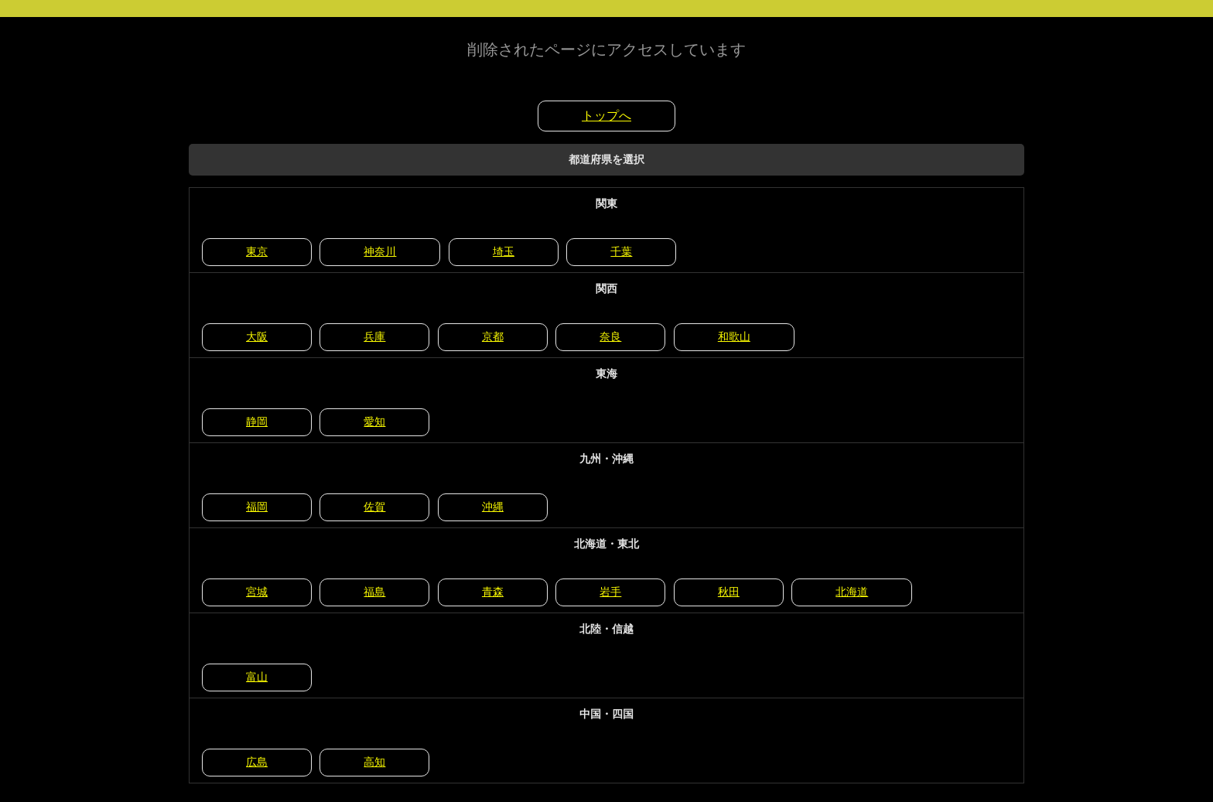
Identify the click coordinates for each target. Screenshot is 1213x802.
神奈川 (380, 251)
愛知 (374, 421)
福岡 (257, 506)
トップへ (606, 115)
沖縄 (493, 506)
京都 (493, 336)
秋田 (729, 591)
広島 (257, 762)
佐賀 (374, 506)
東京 (257, 251)
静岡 (257, 421)
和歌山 (734, 336)
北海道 (851, 591)
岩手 (610, 591)
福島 (374, 591)
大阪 (257, 336)
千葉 (621, 251)
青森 (493, 591)
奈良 (610, 336)
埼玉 (503, 251)
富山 (257, 677)
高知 (374, 762)
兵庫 (374, 336)
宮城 (257, 591)
